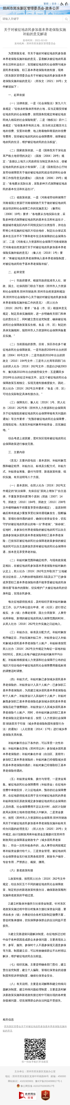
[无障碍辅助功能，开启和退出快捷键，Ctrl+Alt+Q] (64, 4)
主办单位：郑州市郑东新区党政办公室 (35, 1071)
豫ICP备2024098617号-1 (48, 1081)
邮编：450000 (58, 1076)
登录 (54, 3)
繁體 (46, 3)
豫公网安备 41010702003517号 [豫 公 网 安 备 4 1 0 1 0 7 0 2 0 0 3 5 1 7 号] (36, 1086)
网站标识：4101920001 (20, 1081)
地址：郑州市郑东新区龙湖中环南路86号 (27, 1076)
